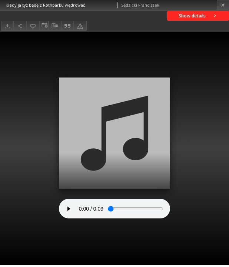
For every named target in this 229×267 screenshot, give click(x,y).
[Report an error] (80, 26)
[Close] (223, 5)
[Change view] (43, 26)
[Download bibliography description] (55, 26)
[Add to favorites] (33, 26)
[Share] (20, 26)
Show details (198, 16)
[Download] (7, 26)
